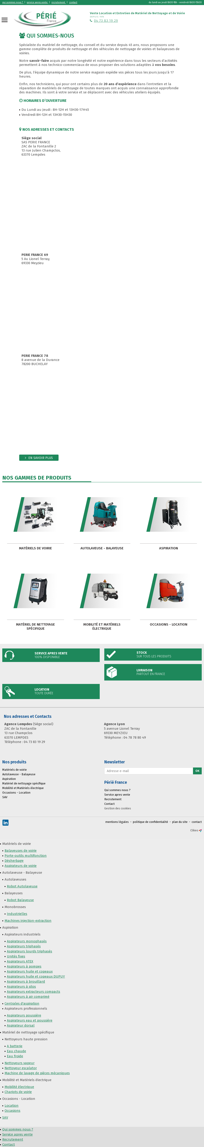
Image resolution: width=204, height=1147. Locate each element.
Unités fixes (16, 956)
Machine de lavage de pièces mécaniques (37, 1073)
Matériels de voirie (35, 548)
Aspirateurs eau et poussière (29, 1020)
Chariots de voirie (18, 1092)
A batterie (14, 1046)
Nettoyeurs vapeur (20, 1063)
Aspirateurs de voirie (21, 866)
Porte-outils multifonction (26, 856)
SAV (4, 797)
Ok (197, 771)
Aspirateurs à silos (21, 986)
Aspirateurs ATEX (20, 961)
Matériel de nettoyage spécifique (35, 626)
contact (197, 822)
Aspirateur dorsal (21, 1025)
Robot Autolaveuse (22, 886)
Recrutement (112, 799)
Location (12, 1106)
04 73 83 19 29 (106, 21)
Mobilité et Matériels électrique (102, 626)
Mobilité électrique (19, 1087)
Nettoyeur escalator (21, 1068)
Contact (109, 803)
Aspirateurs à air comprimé (28, 997)
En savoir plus (40, 458)
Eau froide (15, 1056)
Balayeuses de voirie (21, 851)
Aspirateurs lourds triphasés (29, 951)
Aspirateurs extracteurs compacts (33, 992)
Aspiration (168, 548)
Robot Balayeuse (20, 900)
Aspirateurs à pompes (24, 966)
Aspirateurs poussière (24, 1015)
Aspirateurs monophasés (27, 941)
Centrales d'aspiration (22, 1003)
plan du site (180, 822)
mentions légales (117, 822)
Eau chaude (16, 1051)
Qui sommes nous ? (117, 790)
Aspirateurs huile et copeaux (30, 971)
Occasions (12, 1111)
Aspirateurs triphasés (24, 946)
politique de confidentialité (150, 822)
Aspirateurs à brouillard (26, 981)
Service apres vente (117, 794)
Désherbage (14, 861)
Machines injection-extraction (28, 921)
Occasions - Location (168, 624)
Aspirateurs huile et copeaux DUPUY (36, 976)
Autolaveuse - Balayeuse (102, 548)
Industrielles (17, 914)
